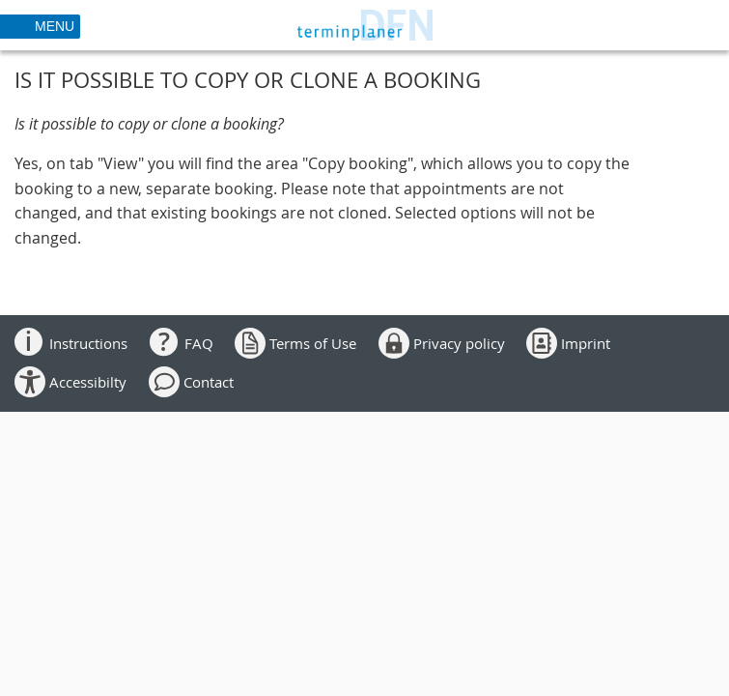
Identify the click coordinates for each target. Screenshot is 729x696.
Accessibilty (87, 382)
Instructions (88, 343)
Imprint (585, 343)
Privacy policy (459, 343)
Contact (208, 382)
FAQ (198, 343)
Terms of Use (312, 343)
